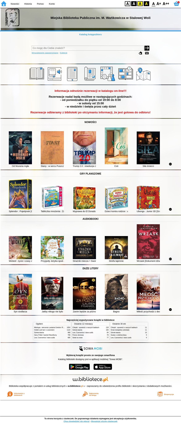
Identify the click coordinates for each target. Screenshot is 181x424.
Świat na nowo (78, 337)
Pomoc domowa (78, 335)
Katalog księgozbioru (90, 34)
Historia (28, 4)
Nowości (15, 4)
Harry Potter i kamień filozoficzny (45, 335)
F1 (158, 3)
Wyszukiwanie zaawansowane (45, 53)
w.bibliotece (75, 386)
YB (140, 3)
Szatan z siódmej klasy (119, 335)
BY (146, 3)
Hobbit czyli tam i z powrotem (44, 330)
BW (134, 3)
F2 (165, 3)
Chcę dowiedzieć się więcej (76, 421)
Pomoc (40, 4)
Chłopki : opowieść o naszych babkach (86, 327)
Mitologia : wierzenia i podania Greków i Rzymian (51, 327)
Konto (52, 4)
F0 (153, 3)
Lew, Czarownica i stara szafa (44, 337)
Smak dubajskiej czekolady (120, 330)
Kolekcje (63, 53)
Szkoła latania (39, 332)
